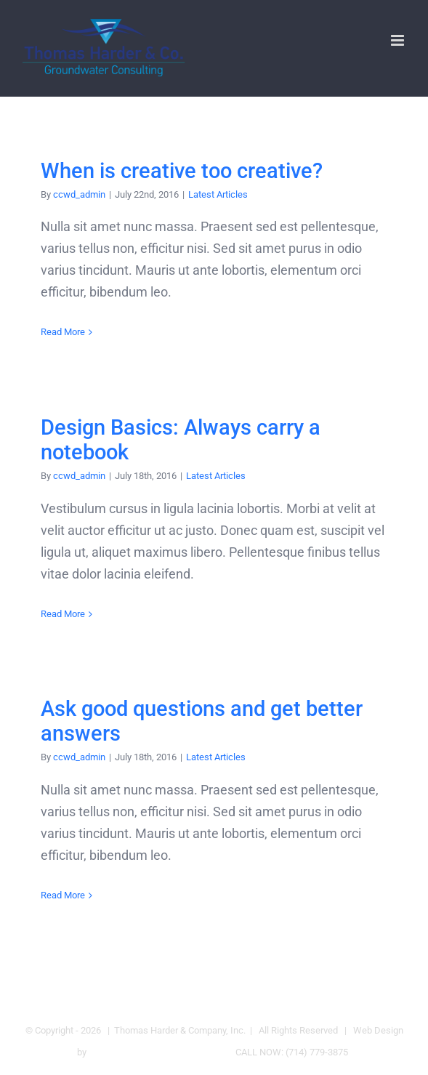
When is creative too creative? (182, 171)
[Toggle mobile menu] (398, 40)
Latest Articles (218, 194)
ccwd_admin (79, 194)
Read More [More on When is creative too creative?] (63, 331)
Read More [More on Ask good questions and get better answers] (63, 895)
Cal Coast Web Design (134, 1052)
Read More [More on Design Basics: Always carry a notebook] (63, 613)
